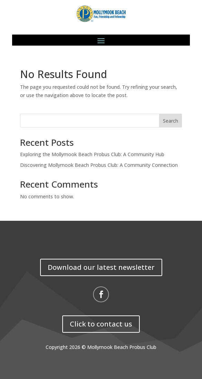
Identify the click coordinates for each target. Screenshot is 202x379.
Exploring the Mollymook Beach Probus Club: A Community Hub (92, 154)
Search (170, 120)
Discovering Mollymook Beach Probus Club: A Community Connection (99, 165)
